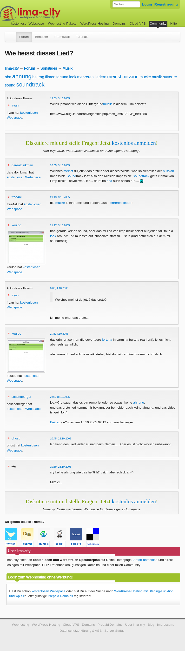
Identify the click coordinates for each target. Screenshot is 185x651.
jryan (15, 105)
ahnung (21, 76)
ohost (16, 438)
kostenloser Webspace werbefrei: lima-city (48, 14)
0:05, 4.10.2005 (59, 288)
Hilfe (173, 23)
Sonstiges (48, 68)
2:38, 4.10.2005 (59, 333)
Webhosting (20, 624)
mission (130, 76)
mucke (145, 77)
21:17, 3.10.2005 (60, 225)
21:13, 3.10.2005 (60, 197)
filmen (50, 77)
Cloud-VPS (138, 23)
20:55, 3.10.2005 (60, 165)
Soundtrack (141, 176)
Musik (67, 68)
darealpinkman (22, 165)
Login (147, 4)
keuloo (16, 225)
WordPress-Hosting (94, 23)
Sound (71, 176)
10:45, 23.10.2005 (60, 438)
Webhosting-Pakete (62, 23)
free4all (17, 197)
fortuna (62, 77)
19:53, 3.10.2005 (60, 98)
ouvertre (170, 77)
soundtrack (30, 84)
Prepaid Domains (60, 596)
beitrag (38, 77)
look (72, 77)
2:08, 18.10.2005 (60, 396)
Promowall (62, 37)
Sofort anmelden (145, 560)
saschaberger (21, 397)
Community (158, 23)
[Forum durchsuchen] (126, 4)
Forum (24, 37)
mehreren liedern (91, 77)
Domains (119, 23)
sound (10, 85)
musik (157, 77)
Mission (168, 171)
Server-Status (115, 630)
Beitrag (55, 422)
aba (8, 77)
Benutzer (41, 37)
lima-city (12, 68)
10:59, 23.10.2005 (60, 466)
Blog (151, 624)
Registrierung (166, 4)
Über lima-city (135, 624)
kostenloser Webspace (27, 23)
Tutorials (82, 37)
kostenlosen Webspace (23, 177)
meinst (114, 76)
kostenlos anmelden (134, 143)
